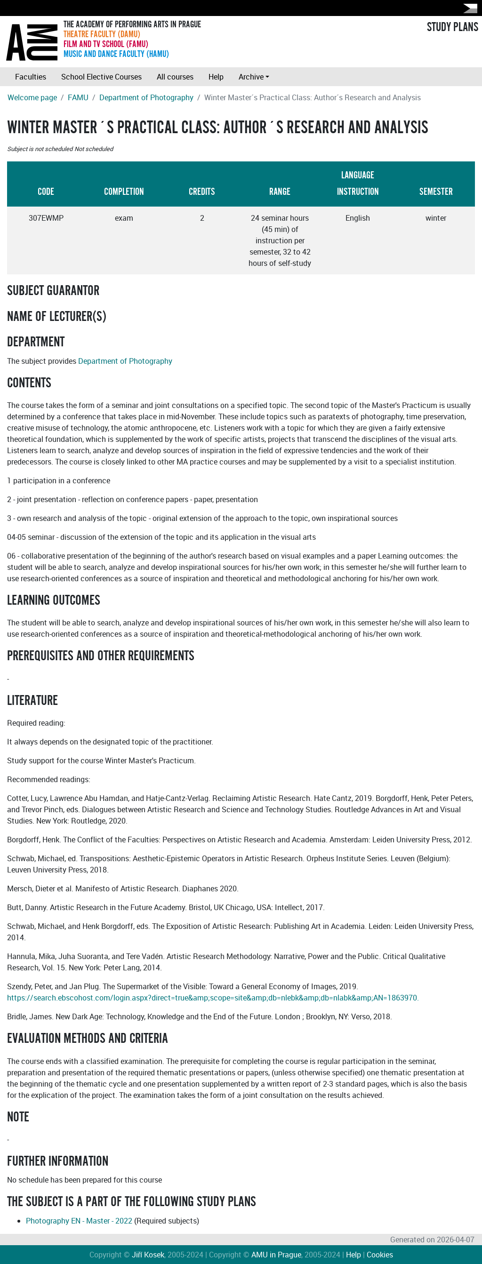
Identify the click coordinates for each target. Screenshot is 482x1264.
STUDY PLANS (452, 27)
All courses (175, 77)
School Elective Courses (101, 77)
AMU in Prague (276, 1254)
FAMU (78, 97)
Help (216, 77)
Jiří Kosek (148, 1254)
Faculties (30, 77)
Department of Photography (146, 97)
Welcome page (32, 97)
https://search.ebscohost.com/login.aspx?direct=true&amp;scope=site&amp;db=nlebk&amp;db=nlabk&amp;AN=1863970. (213, 997)
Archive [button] (251, 77)
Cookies (380, 1254)
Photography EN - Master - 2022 (79, 1221)
